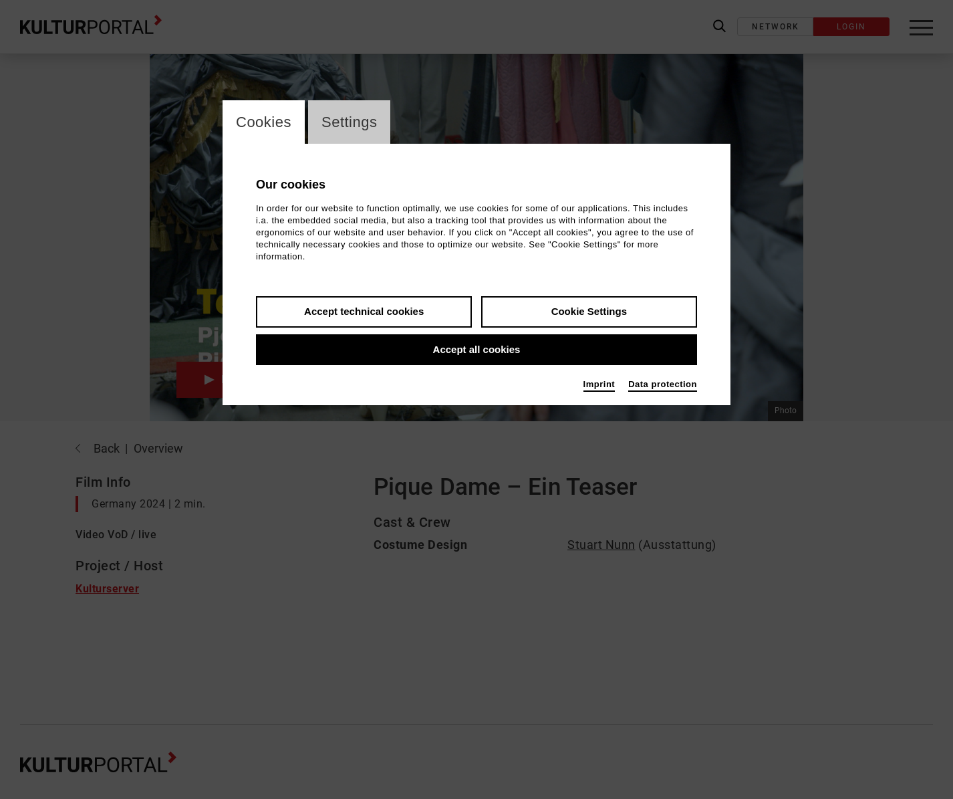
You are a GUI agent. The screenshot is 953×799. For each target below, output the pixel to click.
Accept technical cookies (364, 311)
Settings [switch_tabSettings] (349, 122)
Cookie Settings (589, 311)
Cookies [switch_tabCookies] (263, 122)
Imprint (599, 384)
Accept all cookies (477, 349)
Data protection (662, 384)
